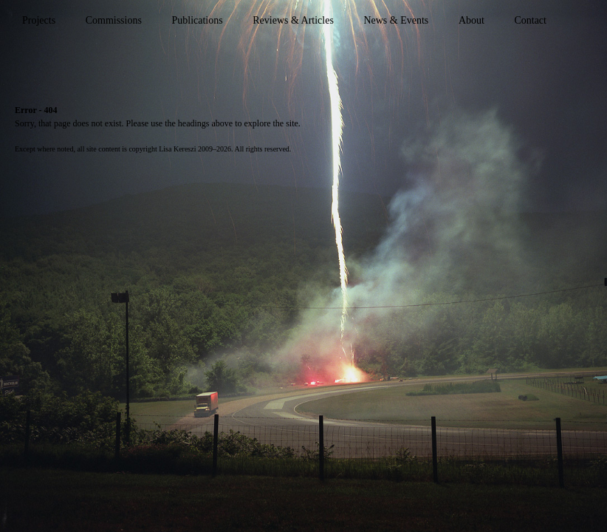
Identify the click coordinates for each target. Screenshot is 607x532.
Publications (196, 20)
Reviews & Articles (293, 20)
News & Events (395, 20)
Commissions (114, 20)
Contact (530, 20)
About (471, 20)
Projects (38, 20)
